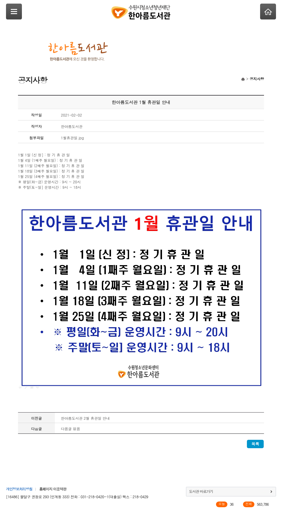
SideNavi (14, 11)
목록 (255, 444)
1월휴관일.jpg (72, 137)
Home (268, 11)
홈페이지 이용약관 (52, 488)
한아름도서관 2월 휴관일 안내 (85, 418)
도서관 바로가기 (201, 491)
